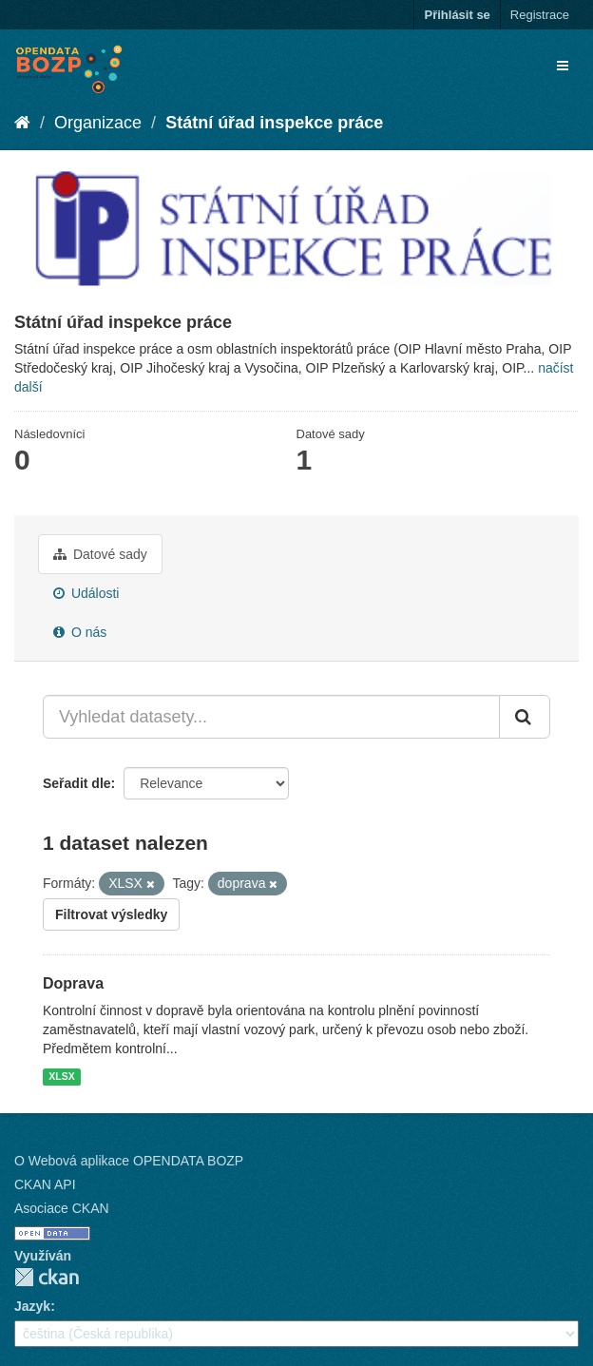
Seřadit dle (77, 783)
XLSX (61, 1076)
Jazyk (32, 1306)
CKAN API (45, 1184)
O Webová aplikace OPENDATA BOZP (128, 1160)
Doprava (73, 983)
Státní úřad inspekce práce (274, 122)
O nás (79, 632)
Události (86, 593)
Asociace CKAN (61, 1208)
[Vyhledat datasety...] (271, 717)
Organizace (98, 122)
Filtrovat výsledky (111, 914)
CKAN (46, 1277)
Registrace (539, 15)
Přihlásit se (456, 15)
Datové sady (100, 554)
